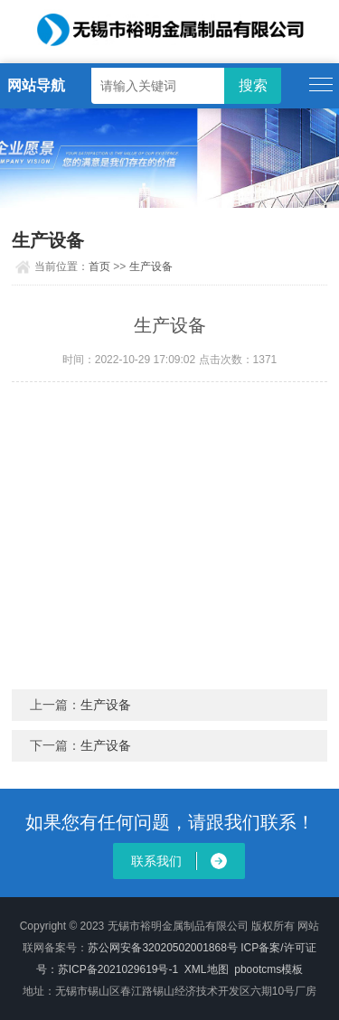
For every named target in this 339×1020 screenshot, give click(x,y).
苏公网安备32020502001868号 (162, 947)
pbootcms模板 (268, 969)
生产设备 (151, 266)
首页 (99, 266)
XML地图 (206, 969)
